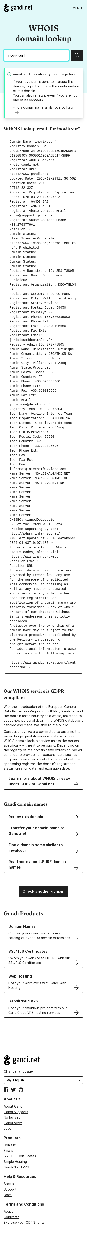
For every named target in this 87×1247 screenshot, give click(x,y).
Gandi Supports (16, 1112)
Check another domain (43, 891)
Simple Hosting (15, 1162)
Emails (8, 1150)
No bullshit (12, 1117)
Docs (8, 1195)
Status (9, 1184)
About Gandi (13, 1106)
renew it (39, 95)
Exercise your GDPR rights (24, 1222)
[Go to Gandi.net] (18, 8)
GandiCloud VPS (16, 1167)
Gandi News (13, 1123)
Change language (18, 1071)
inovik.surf (22, 74)
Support (10, 1189)
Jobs (7, 1128)
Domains (10, 1145)
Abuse (8, 1211)
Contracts (11, 1217)
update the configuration (59, 86)
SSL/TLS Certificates (20, 1156)
